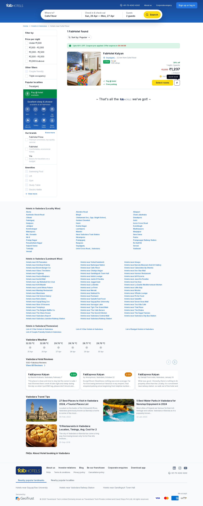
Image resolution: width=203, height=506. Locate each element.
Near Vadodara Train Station (88, 234)
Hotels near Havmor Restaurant (137, 273)
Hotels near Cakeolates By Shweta (138, 268)
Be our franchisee (96, 467)
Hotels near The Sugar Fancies (137, 313)
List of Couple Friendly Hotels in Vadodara (43, 332)
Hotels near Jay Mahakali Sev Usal (40, 282)
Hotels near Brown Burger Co (38, 268)
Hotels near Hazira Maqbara (37, 276)
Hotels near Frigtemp (35, 273)
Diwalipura (137, 217)
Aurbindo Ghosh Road (35, 215)
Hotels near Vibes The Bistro (38, 271)
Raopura (79, 243)
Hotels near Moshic (132, 290)
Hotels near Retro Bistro (36, 299)
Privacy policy (79, 472)
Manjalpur (137, 232)
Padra (135, 237)
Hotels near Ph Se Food (134, 296)
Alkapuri (136, 212)
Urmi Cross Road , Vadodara (88, 248)
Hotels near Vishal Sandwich (92, 262)
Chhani (29, 217)
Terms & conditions (62, 472)
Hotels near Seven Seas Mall (136, 302)
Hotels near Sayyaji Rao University (94, 302)
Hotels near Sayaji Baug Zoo (38, 302)
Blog (81, 467)
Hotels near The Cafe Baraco (92, 310)
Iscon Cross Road (140, 223)
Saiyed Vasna (31, 246)
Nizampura (80, 237)
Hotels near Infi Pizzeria (134, 276)
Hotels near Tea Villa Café (135, 304)
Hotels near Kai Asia (132, 282)
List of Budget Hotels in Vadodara (140, 329)
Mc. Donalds (31, 234)
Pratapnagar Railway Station (144, 240)
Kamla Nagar (81, 226)
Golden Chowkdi (83, 220)
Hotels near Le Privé (89, 287)
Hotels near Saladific (133, 299)
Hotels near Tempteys (35, 307)
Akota (28, 212)
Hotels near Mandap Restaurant (39, 290)
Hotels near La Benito (89, 285)
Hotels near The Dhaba (134, 310)
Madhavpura (138, 229)
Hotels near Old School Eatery (38, 296)
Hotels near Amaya (132, 262)
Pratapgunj (80, 240)
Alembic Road (82, 212)
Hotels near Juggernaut (90, 282)
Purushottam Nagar (34, 243)
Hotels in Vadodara (39, 26)
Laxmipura (80, 229)
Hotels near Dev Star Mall (134, 271)
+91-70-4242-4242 (130, 5)
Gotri (135, 220)
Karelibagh (137, 226)
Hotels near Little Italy (133, 287)
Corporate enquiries (118, 467)
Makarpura (30, 232)
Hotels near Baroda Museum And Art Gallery (142, 265)
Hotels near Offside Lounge (135, 293)
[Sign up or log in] (186, 5)
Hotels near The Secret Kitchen (93, 313)
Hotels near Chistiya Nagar (91, 271)
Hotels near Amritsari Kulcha (38, 265)
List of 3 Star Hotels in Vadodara (89, 329)
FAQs (48, 472)
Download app (138, 467)
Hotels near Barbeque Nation (92, 265)
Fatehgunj (30, 220)
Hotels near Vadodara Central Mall (94, 316)
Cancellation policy (96, 472)
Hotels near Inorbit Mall (35, 279)
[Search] (152, 14)
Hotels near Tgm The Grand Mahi (94, 307)
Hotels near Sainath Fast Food (92, 299)
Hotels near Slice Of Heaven (38, 304)
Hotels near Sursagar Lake (91, 304)
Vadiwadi (137, 248)
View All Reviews (36, 365)
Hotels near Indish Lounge (91, 276)
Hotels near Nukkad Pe (90, 293)
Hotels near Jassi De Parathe (136, 279)
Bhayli (78, 215)
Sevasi (136, 246)
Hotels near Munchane (35, 293)
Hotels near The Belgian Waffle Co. (40, 310)
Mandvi (79, 232)
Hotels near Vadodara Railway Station (96, 319)
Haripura (29, 223)
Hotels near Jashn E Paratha (92, 279)
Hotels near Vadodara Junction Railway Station (45, 319)
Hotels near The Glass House (38, 313)
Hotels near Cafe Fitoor (90, 268)
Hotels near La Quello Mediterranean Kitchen (143, 285)
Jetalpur (29, 226)
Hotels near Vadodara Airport (38, 316)
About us (148, 5)
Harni (78, 223)
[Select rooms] (162, 83)
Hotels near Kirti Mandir (36, 285)
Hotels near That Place (133, 307)
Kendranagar (31, 229)
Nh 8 (28, 237)
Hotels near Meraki (88, 290)
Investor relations (67, 467)
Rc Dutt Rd (137, 243)
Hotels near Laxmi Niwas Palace (39, 287)
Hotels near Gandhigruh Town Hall (94, 273)
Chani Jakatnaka (140, 215)
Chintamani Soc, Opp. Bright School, (91, 217)
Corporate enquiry (164, 5)
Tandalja (29, 248)
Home (25, 26)
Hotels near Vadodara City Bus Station (140, 316)
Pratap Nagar (31, 240)
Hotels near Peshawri (89, 296)
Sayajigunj (80, 246)
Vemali (29, 251)
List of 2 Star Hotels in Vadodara (39, 329)
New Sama (137, 234)
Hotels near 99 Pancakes (36, 262)
